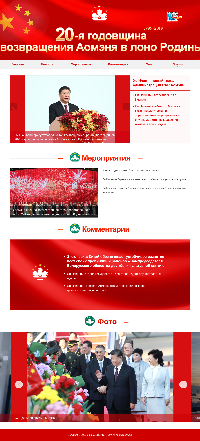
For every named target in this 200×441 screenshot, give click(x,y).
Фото (149, 64)
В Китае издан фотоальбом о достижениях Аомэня (131, 170)
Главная (18, 64)
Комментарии (118, 64)
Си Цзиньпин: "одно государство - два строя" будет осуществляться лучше (144, 179)
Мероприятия (81, 64)
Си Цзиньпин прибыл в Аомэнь (43, 417)
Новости (47, 64)
